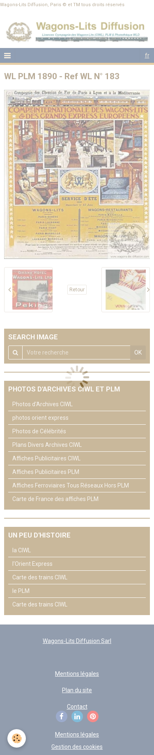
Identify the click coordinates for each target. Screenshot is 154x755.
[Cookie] (16, 738)
